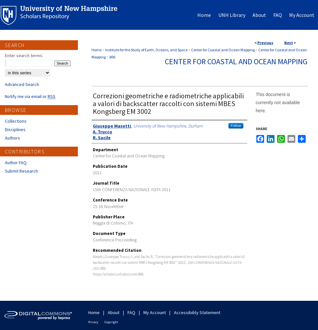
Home (97, 49)
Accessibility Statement (197, 312)
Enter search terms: (24, 55)
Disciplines (15, 129)
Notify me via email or (30, 96)
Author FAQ (16, 162)
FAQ (131, 312)
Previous (265, 42)
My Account (154, 312)
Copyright (111, 322)
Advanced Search (22, 84)
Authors (12, 138)
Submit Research (21, 171)
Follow (236, 126)
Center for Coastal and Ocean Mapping (223, 49)
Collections (16, 121)
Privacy (93, 322)
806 (112, 57)
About (113, 312)
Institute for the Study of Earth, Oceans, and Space (146, 49)
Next (288, 42)
